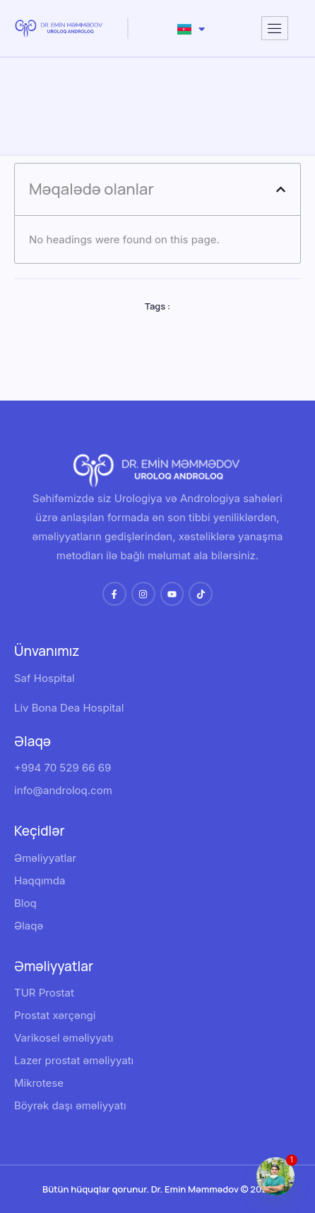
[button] (280, 189)
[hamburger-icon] (274, 28)
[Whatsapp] (275, 1176)
